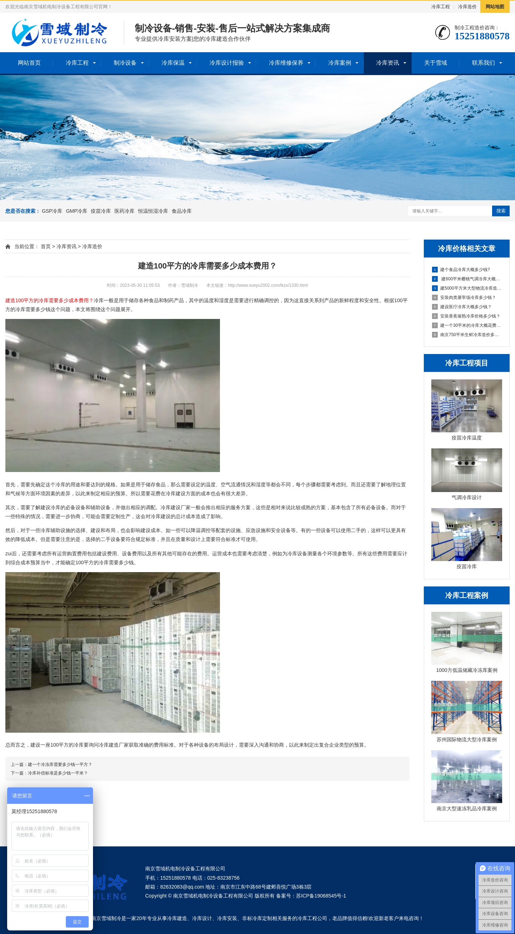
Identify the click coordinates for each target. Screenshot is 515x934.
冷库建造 (177, 918)
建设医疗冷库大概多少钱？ (462, 307)
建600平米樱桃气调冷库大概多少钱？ (467, 279)
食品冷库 (182, 211)
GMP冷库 (76, 211)
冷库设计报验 (227, 63)
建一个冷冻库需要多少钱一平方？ (60, 764)
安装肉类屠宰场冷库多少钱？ (464, 297)
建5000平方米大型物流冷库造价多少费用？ (467, 288)
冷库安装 (227, 918)
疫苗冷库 (101, 211)
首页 (46, 246)
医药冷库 (124, 211)
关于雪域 (435, 63)
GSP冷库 (52, 211)
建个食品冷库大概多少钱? (461, 269)
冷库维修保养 (286, 63)
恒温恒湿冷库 (153, 211)
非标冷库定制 (257, 918)
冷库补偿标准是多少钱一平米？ (58, 773)
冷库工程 (440, 6)
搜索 (501, 210)
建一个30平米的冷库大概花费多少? (467, 325)
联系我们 (483, 63)
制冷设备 (125, 63)
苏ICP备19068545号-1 (321, 896)
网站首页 (29, 63)
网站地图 (495, 6)
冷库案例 (339, 63)
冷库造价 (467, 6)
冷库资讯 (387, 63)
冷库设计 (202, 918)
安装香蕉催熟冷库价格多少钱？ (466, 316)
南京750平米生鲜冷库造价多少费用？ (467, 335)
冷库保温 (173, 63)
